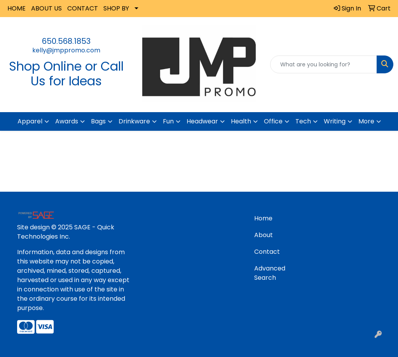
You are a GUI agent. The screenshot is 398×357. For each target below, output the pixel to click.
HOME (16, 8)
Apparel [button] (29, 121)
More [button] (366, 121)
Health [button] (241, 121)
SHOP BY (116, 8)
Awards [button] (66, 121)
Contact (267, 251)
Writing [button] (335, 121)
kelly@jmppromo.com (66, 50)
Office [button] (273, 121)
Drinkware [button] (134, 121)
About (263, 234)
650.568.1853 (66, 41)
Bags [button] (98, 121)
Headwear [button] (202, 121)
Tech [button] (303, 121)
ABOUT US (46, 8)
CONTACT (82, 8)
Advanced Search (269, 273)
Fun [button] (168, 121)
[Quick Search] (323, 64)
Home (263, 218)
